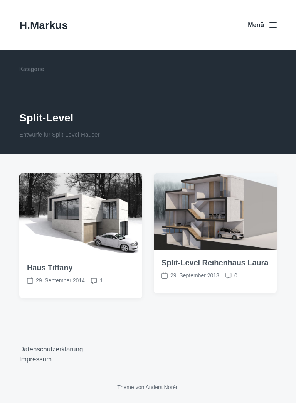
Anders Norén (161, 387)
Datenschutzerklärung (51, 349)
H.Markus (43, 25)
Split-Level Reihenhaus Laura (214, 262)
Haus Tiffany (49, 267)
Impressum (35, 359)
